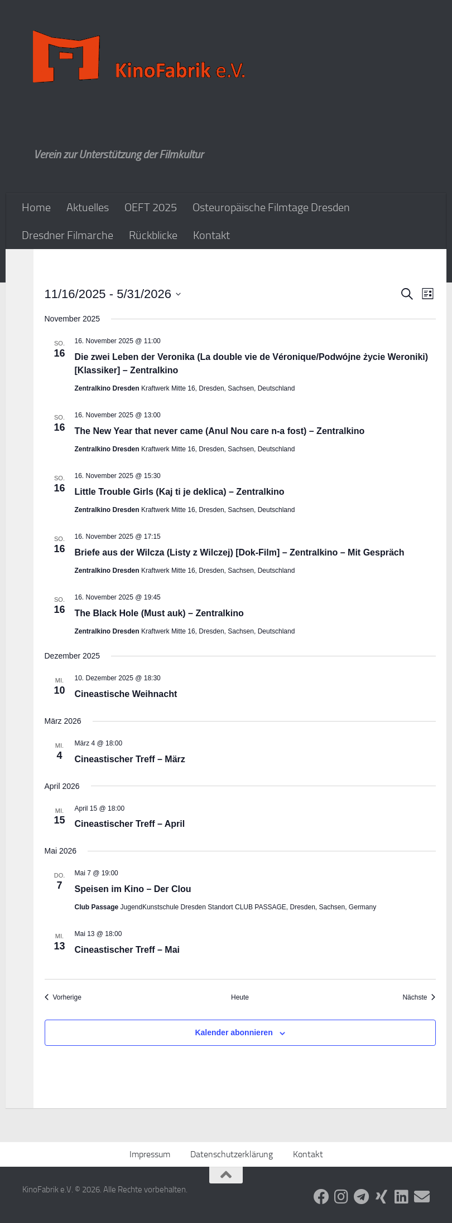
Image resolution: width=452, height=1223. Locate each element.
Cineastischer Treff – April (130, 824)
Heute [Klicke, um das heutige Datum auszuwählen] (240, 997)
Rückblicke (153, 235)
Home (36, 207)
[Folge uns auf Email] (422, 1197)
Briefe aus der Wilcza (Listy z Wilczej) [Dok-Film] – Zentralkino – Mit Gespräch (240, 552)
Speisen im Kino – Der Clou (133, 889)
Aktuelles (87, 207)
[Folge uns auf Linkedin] (402, 1197)
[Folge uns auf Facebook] (321, 1197)
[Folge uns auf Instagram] (341, 1197)
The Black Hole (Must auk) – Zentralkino (159, 613)
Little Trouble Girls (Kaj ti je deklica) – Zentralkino (180, 491)
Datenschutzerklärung (231, 1154)
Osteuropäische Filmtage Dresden (271, 207)
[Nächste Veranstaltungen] (418, 997)
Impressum (149, 1154)
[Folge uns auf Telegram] (361, 1197)
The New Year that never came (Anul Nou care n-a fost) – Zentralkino (220, 431)
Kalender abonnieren (233, 1032)
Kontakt (211, 235)
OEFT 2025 (150, 207)
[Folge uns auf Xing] (382, 1197)
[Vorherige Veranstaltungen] (63, 997)
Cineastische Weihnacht (126, 694)
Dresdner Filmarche (67, 235)
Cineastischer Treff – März (130, 759)
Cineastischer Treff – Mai (127, 949)
